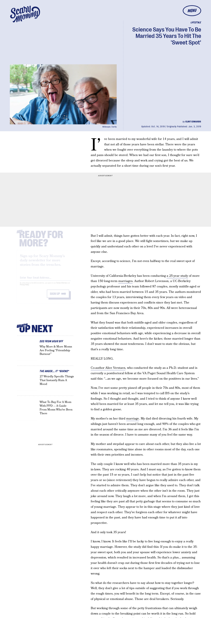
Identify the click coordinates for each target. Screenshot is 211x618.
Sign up (55, 296)
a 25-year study (177, 276)
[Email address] (45, 279)
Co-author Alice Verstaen (108, 368)
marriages (125, 281)
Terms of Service (61, 286)
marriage (132, 418)
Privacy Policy (24, 287)
